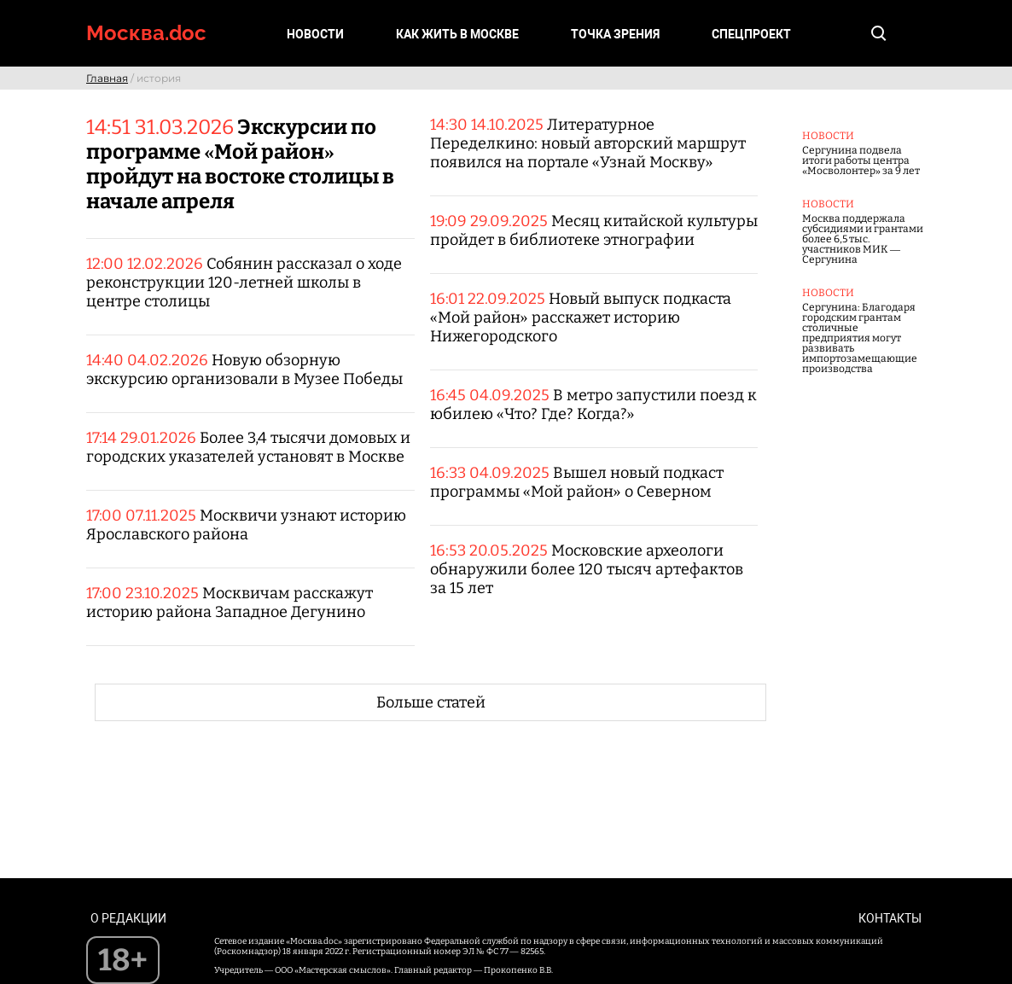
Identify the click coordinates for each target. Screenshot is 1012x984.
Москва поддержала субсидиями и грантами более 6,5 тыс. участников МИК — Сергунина (862, 239)
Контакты (890, 918)
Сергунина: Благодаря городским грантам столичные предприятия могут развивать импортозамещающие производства (859, 338)
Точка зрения (615, 34)
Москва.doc (146, 32)
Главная (107, 78)
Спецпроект (751, 34)
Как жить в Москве (457, 34)
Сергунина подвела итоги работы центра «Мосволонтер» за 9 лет (861, 160)
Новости (315, 34)
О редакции (128, 918)
